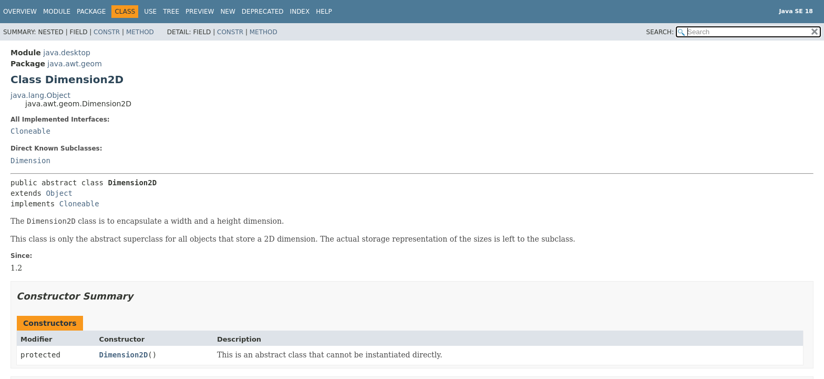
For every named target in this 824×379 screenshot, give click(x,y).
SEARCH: (660, 32)
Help (324, 11)
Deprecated (263, 11)
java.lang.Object (40, 95)
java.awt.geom (74, 63)
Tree (171, 11)
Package (91, 11)
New (227, 11)
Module (56, 11)
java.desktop (66, 52)
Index (300, 11)
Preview (200, 11)
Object (59, 193)
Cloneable (30, 131)
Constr (107, 32)
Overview (20, 11)
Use (150, 11)
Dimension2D (123, 355)
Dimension (30, 160)
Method (140, 32)
